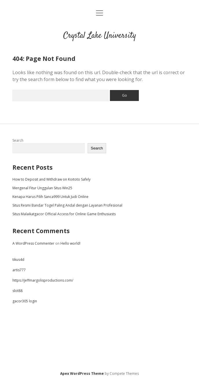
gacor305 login (24, 301)
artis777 (19, 269)
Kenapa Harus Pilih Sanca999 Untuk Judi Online (50, 196)
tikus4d (18, 259)
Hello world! (70, 243)
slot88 (17, 290)
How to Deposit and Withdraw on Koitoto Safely (51, 179)
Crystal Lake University (99, 36)
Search (17, 140)
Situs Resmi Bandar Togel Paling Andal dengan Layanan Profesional (67, 205)
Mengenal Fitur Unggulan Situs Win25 (42, 188)
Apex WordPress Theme (82, 373)
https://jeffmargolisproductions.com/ (42, 280)
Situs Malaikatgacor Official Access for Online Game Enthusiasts (64, 213)
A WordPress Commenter (33, 243)
